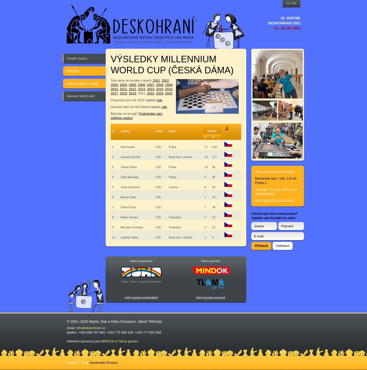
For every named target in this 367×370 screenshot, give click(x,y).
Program (73, 71)
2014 (150, 89)
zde (159, 100)
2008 (159, 85)
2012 (132, 89)
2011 (123, 89)
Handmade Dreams (103, 362)
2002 (165, 80)
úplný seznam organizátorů (141, 297)
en (294, 3)
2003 (114, 85)
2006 (141, 85)
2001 (156, 80)
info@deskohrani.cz (90, 328)
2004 (123, 85)
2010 (114, 89)
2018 (123, 93)
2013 (141, 89)
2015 (159, 89)
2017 (114, 93)
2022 (150, 93)
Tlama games (128, 341)
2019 (132, 93)
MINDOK (107, 341)
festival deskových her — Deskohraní (132, 24)
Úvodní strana (77, 58)
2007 (150, 85)
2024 (159, 93)
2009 (168, 85)
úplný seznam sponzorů (210, 297)
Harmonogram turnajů (82, 83)
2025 (168, 93)
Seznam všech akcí (81, 96)
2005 (132, 85)
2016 (168, 89)
